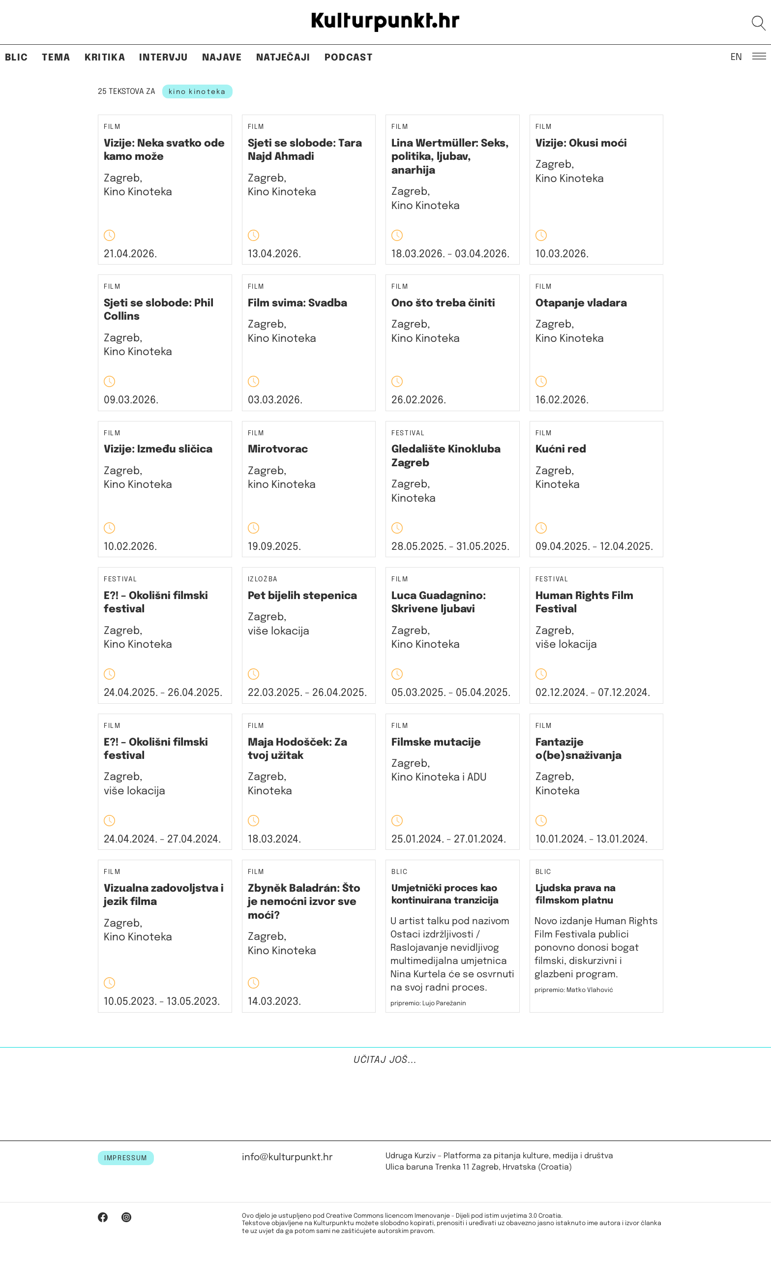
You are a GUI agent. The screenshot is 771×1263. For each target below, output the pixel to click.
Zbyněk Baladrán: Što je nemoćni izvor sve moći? (304, 902)
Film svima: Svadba (297, 303)
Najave (222, 57)
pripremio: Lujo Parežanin (428, 1003)
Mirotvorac (278, 449)
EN (736, 56)
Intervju (163, 57)
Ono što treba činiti (443, 303)
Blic (16, 57)
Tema (56, 57)
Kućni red (560, 449)
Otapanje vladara (581, 303)
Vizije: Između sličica (158, 449)
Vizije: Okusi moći (581, 143)
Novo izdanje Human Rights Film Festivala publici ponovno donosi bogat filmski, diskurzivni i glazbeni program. (596, 948)
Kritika (105, 57)
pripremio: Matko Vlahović (573, 990)
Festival (408, 433)
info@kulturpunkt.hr (287, 1157)
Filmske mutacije (436, 742)
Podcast (349, 57)
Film (112, 127)
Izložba (263, 579)
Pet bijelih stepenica (302, 596)
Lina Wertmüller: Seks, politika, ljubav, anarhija (450, 157)
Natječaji (283, 57)
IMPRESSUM (126, 1158)
